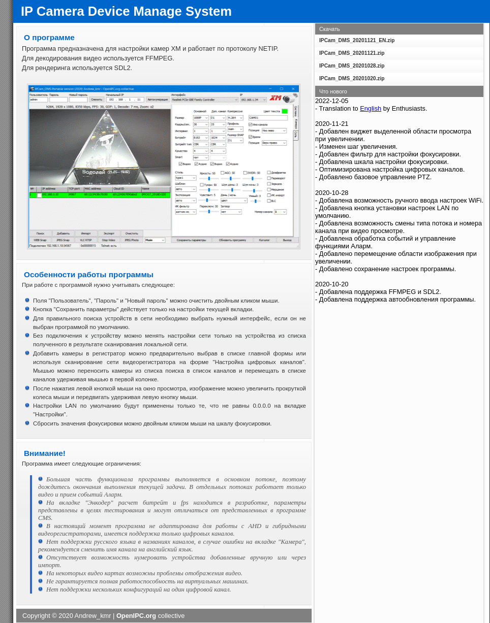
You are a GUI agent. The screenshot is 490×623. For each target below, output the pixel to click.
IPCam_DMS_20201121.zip (352, 53)
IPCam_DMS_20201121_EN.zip (356, 40)
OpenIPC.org (136, 615)
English (370, 108)
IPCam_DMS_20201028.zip (352, 66)
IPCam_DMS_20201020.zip (352, 78)
